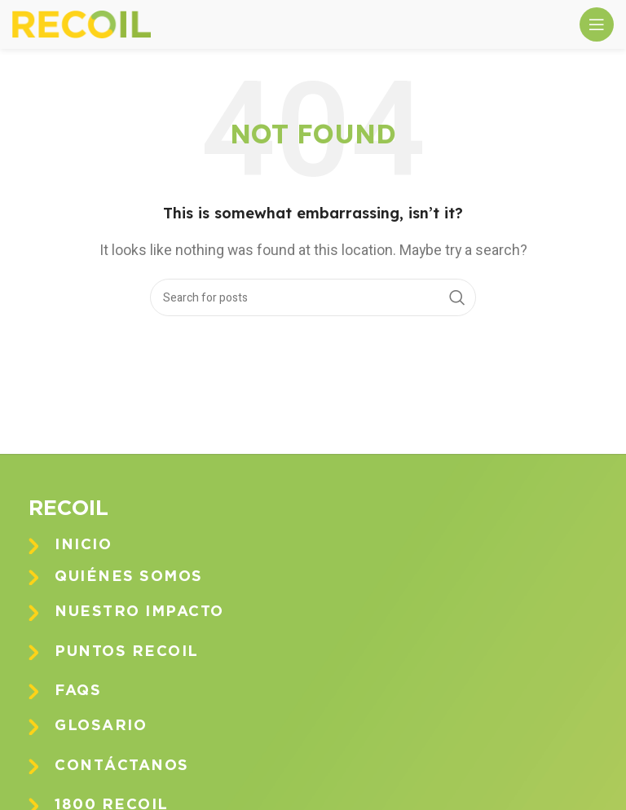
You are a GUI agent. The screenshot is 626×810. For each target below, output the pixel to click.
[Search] (313, 297)
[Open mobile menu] (596, 24)
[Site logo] (81, 23)
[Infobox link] (325, 545)
